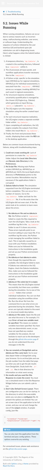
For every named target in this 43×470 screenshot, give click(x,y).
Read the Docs (9, 466)
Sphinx (14, 464)
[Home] (4, 11)
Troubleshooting (13, 12)
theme (25, 464)
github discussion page (27, 339)
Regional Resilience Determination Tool (23, 3)
